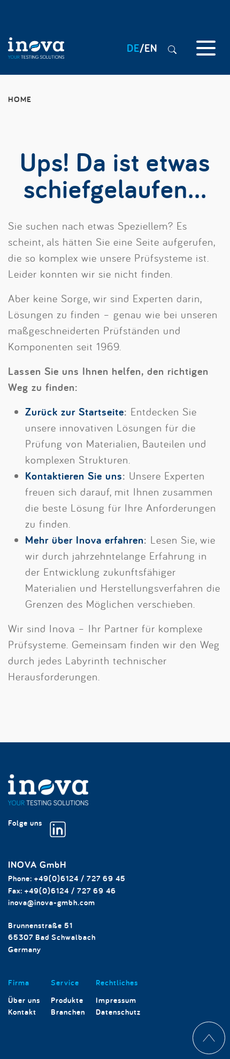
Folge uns (37, 827)
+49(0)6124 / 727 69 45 (80, 878)
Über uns (24, 1000)
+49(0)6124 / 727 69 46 (70, 890)
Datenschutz (118, 1012)
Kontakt (22, 1012)
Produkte (67, 1000)
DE (133, 48)
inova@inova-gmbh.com (51, 902)
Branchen (68, 1012)
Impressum (116, 1000)
